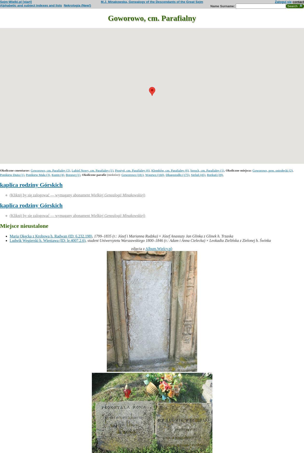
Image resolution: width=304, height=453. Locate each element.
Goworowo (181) (133, 175)
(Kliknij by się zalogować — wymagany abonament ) (77, 195)
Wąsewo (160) (154, 175)
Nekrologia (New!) (77, 5)
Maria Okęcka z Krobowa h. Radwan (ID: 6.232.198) (51, 236)
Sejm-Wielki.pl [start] (16, 2)
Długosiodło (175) (177, 175)
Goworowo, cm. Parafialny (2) (50, 170)
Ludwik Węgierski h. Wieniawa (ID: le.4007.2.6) (48, 240)
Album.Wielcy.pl (158, 249)
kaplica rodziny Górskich (31, 185)
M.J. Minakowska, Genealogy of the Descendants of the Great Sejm (152, 2)
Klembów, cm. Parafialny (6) (170, 170)
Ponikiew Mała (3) (38, 175)
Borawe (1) (73, 175)
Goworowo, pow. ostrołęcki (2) (272, 170)
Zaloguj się (283, 2)
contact (298, 2)
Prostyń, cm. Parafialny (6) (132, 170)
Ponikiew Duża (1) (12, 175)
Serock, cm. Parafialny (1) (207, 170)
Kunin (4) (58, 175)
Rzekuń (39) (215, 175)
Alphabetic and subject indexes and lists (31, 5)
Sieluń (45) (198, 175)
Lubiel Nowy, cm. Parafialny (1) (92, 170)
